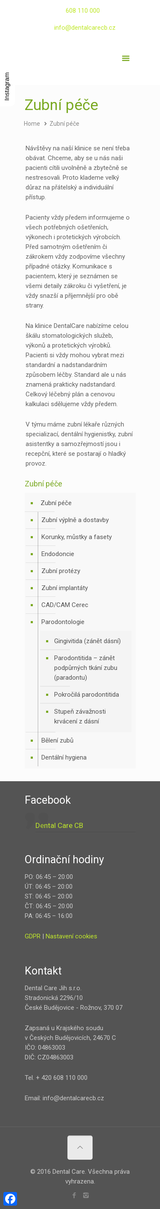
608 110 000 (83, 10)
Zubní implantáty (64, 588)
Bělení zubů (57, 740)
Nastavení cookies (71, 936)
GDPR (33, 936)
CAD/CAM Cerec (64, 605)
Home (32, 123)
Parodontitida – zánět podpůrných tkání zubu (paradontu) (85, 667)
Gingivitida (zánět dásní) (87, 641)
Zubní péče (64, 123)
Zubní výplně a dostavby (75, 520)
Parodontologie (62, 622)
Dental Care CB (59, 825)
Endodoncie (57, 554)
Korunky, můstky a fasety (76, 537)
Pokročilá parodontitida (86, 694)
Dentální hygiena (64, 757)
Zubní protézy (60, 571)
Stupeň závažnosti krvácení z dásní (80, 716)
